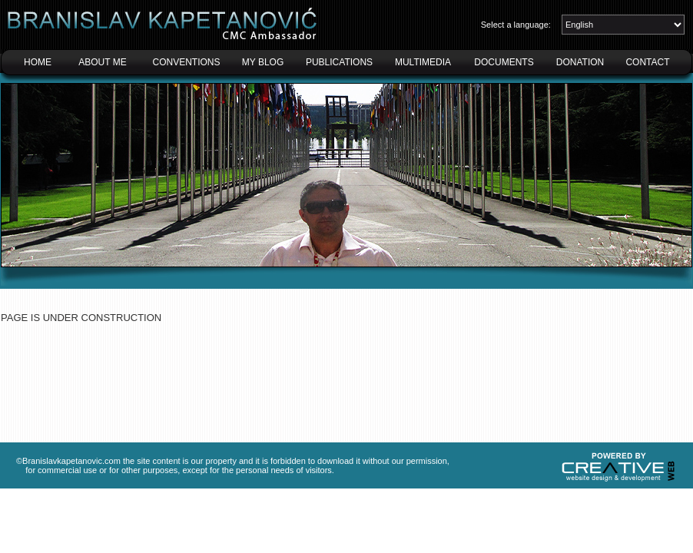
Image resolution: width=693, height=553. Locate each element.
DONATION (580, 62)
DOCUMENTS (503, 62)
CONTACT (647, 62)
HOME (37, 62)
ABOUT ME (102, 62)
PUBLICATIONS (339, 62)
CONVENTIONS (186, 62)
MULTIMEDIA (423, 62)
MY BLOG (263, 62)
